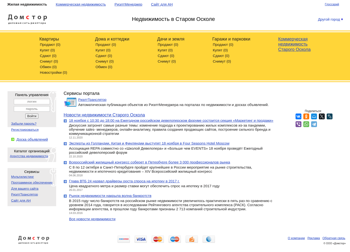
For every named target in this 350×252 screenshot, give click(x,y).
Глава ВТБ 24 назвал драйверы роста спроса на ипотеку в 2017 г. (124, 181)
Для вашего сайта (24, 188)
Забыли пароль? (23, 123)
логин (31, 101)
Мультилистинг (22, 177)
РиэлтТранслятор (24, 194)
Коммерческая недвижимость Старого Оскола (294, 44)
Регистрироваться (25, 129)
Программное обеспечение (31, 182)
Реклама (313, 238)
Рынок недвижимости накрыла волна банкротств (110, 196)
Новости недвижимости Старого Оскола (104, 115)
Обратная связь (334, 238)
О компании (296, 238)
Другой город (330, 19)
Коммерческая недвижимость (81, 4)
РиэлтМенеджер (128, 4)
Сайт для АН (162, 4)
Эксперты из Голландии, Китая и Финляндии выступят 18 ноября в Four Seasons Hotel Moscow (149, 143)
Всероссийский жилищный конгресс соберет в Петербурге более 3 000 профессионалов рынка (149, 162)
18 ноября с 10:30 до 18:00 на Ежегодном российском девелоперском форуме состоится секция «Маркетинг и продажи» (171, 120)
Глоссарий (332, 4)
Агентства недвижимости (29, 156)
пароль (32, 109)
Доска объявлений (32, 139)
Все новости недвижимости (92, 219)
